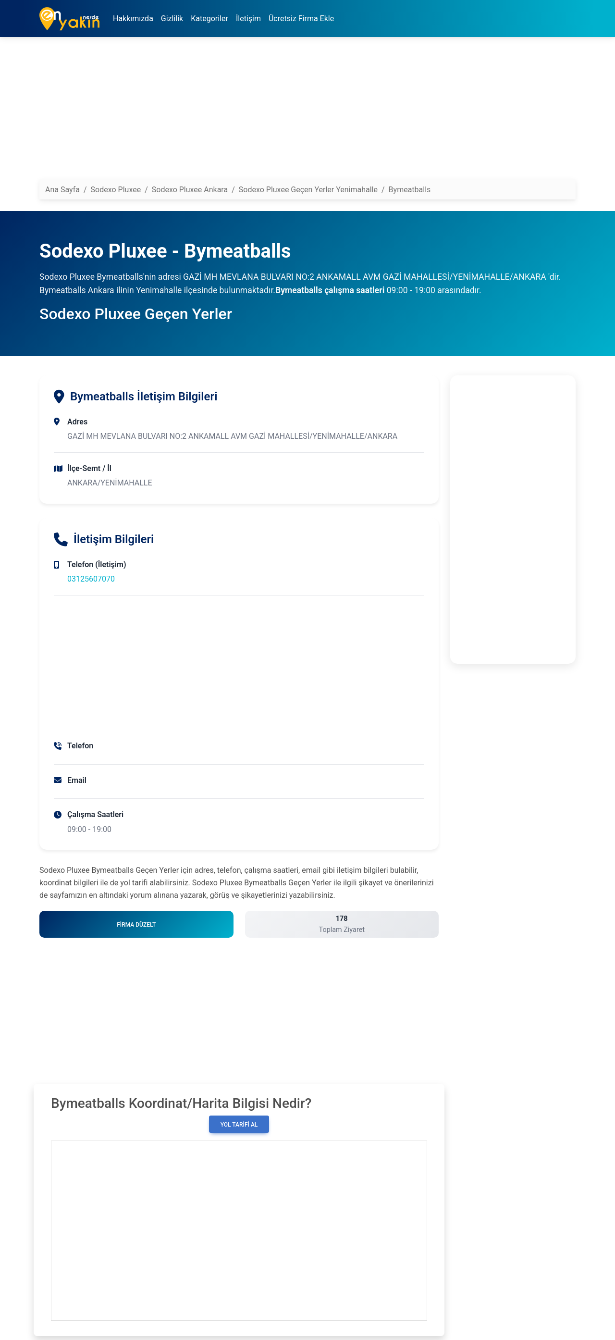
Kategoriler (209, 18)
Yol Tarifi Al (239, 1124)
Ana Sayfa (62, 189)
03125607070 (91, 578)
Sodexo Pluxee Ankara (190, 189)
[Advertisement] (307, 112)
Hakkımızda (133, 18)
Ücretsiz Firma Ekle (301, 18)
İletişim (248, 18)
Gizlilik (172, 18)
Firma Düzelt (136, 924)
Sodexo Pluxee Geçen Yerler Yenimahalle (308, 189)
